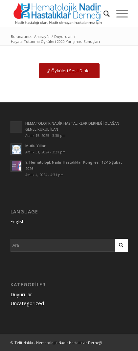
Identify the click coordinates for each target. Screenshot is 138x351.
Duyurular (21, 294)
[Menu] (119, 13)
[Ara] (103, 13)
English (18, 221)
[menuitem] (103, 13)
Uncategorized (27, 303)
